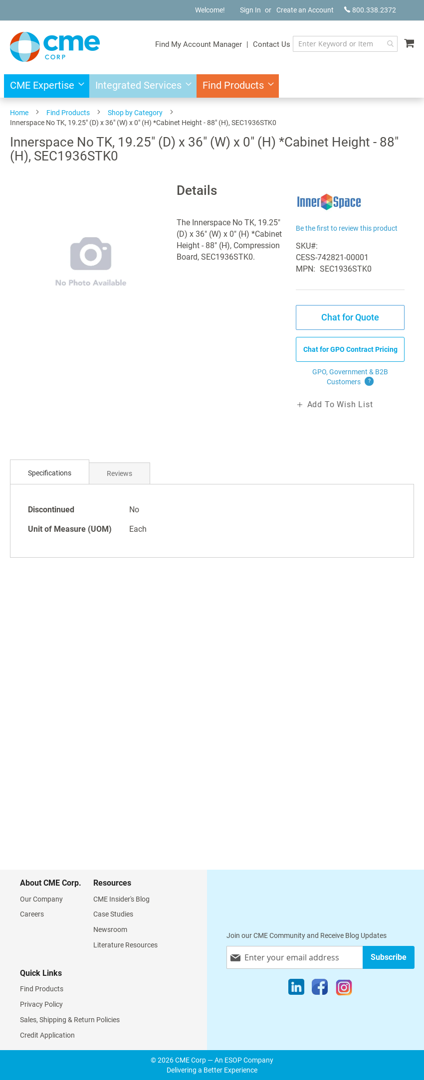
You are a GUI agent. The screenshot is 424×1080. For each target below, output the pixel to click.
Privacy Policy (41, 1004)
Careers (32, 914)
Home (19, 113)
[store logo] (55, 47)
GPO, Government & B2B (350, 377)
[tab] (49, 473)
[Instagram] (344, 989)
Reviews (119, 473)
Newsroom (110, 929)
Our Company (41, 899)
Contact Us (271, 44)
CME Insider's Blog (121, 899)
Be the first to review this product (347, 228)
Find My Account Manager (198, 44)
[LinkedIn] (296, 989)
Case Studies (113, 914)
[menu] (212, 86)
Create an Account (305, 10)
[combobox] (345, 44)
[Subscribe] (389, 957)
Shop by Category (135, 113)
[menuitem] (44, 86)
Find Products (68, 113)
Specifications (49, 473)
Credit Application (47, 1035)
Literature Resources (125, 945)
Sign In (250, 10)
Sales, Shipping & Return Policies (70, 1020)
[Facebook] (320, 989)
